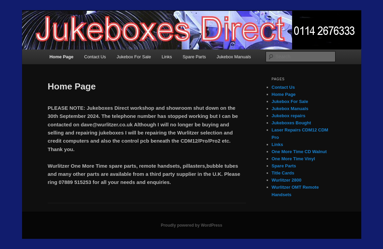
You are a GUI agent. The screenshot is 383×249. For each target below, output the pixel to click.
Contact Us (95, 56)
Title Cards (283, 172)
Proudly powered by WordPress (191, 225)
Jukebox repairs (289, 115)
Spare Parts (194, 56)
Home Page (62, 56)
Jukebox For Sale (134, 56)
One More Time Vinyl (293, 158)
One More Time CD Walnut (299, 151)
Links (166, 56)
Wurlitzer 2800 (287, 180)
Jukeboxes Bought (291, 122)
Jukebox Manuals (234, 56)
